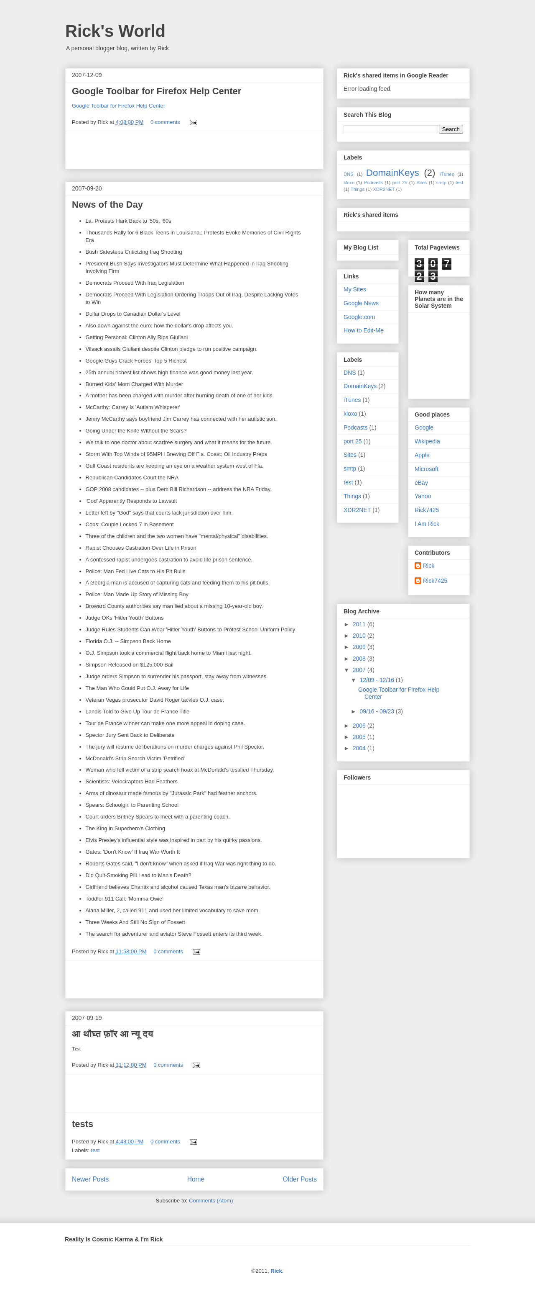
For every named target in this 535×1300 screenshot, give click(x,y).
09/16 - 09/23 (377, 711)
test (95, 1150)
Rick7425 (427, 510)
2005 (360, 737)
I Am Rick (427, 523)
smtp (441, 182)
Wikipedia (427, 441)
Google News (361, 303)
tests (82, 1124)
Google (424, 427)
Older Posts (300, 1179)
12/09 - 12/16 (377, 680)
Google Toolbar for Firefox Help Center (156, 91)
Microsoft (426, 469)
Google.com (359, 317)
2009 (360, 647)
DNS (349, 174)
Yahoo (423, 496)
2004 (360, 748)
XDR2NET (384, 189)
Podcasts (373, 182)
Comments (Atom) (211, 1200)
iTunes (447, 174)
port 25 (399, 182)
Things (358, 189)
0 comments (165, 122)
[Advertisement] (194, 149)
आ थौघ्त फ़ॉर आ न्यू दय (112, 1034)
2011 (360, 624)
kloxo (349, 182)
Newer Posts (90, 1179)
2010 (360, 635)
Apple (422, 455)
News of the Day (107, 204)
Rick (428, 565)
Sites (422, 182)
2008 (360, 658)
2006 (360, 725)
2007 (360, 670)
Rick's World (115, 31)
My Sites (355, 289)
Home (196, 1179)
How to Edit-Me (364, 330)
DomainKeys (392, 172)
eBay (421, 482)
